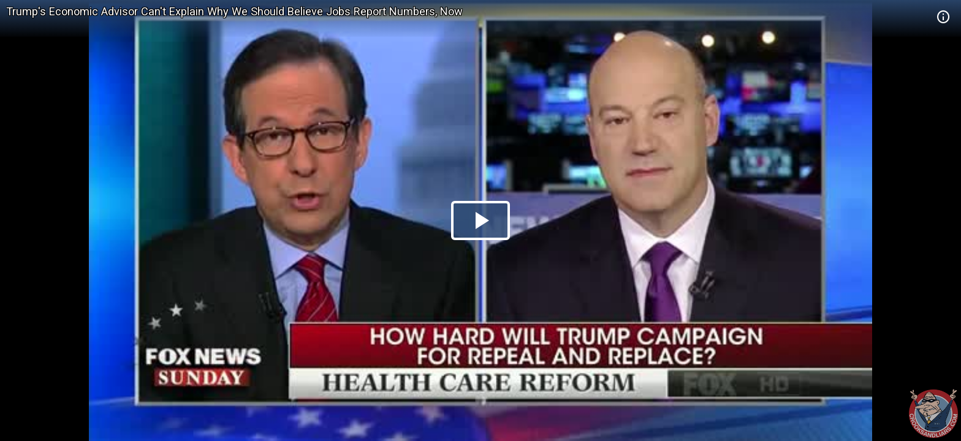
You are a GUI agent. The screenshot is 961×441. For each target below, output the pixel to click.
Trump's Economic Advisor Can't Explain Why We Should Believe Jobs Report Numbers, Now (234, 11)
